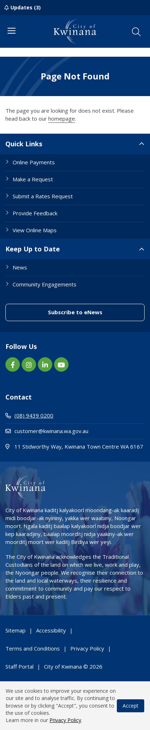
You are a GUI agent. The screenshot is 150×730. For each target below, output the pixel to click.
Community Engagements (44, 284)
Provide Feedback (35, 213)
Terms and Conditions (32, 648)
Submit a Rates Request (43, 196)
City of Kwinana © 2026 (73, 666)
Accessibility (51, 630)
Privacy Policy (65, 720)
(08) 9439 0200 (29, 415)
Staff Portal (19, 666)
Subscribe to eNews (96, 312)
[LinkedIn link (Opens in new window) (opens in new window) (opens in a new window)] (45, 364)
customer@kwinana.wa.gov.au (46, 431)
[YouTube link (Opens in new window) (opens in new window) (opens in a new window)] (61, 364)
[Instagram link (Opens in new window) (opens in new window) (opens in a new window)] (29, 364)
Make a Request (33, 179)
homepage (61, 118)
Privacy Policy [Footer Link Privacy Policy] (87, 648)
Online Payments (34, 162)
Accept (130, 705)
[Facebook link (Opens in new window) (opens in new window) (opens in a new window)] (12, 364)
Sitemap (15, 630)
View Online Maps (35, 230)
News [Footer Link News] (20, 267)
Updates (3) (25, 7)
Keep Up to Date (32, 249)
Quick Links (23, 143)
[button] (136, 31)
